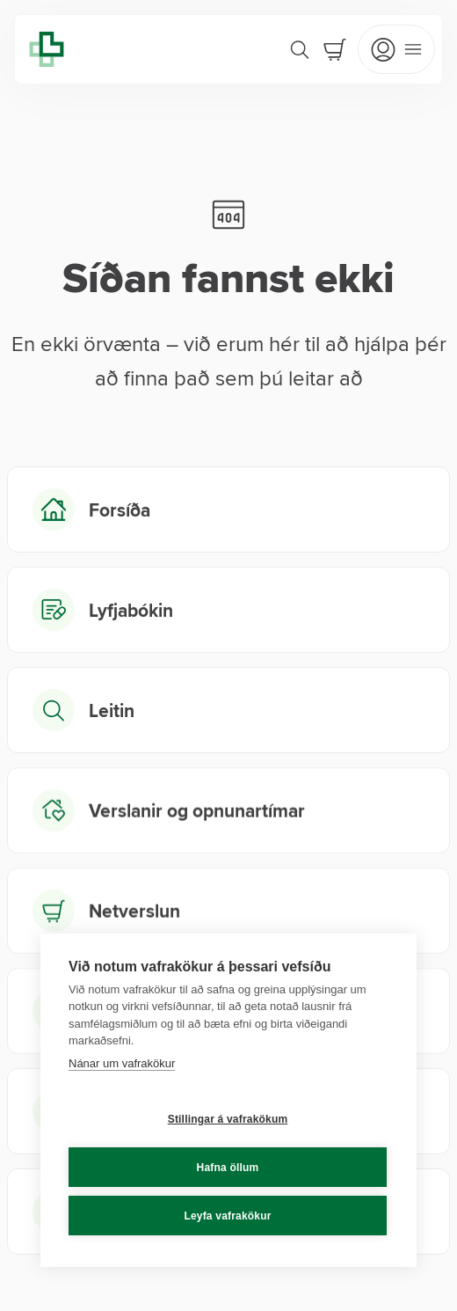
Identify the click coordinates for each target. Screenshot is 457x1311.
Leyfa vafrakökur (227, 1216)
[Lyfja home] (46, 49)
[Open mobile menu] (396, 49)
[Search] (299, 49)
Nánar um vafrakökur (122, 1063)
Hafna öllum (228, 1167)
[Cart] (335, 49)
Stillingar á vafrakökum (228, 1119)
